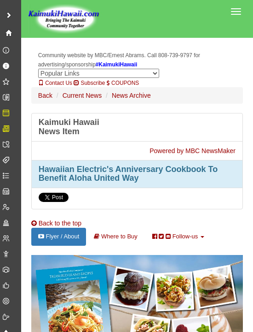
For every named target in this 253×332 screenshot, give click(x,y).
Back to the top (56, 223)
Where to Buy (115, 236)
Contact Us (55, 83)
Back (45, 95)
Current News (82, 95)
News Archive (131, 95)
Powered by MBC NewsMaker (193, 150)
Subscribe (89, 83)
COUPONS (123, 83)
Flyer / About (59, 236)
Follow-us (178, 236)
